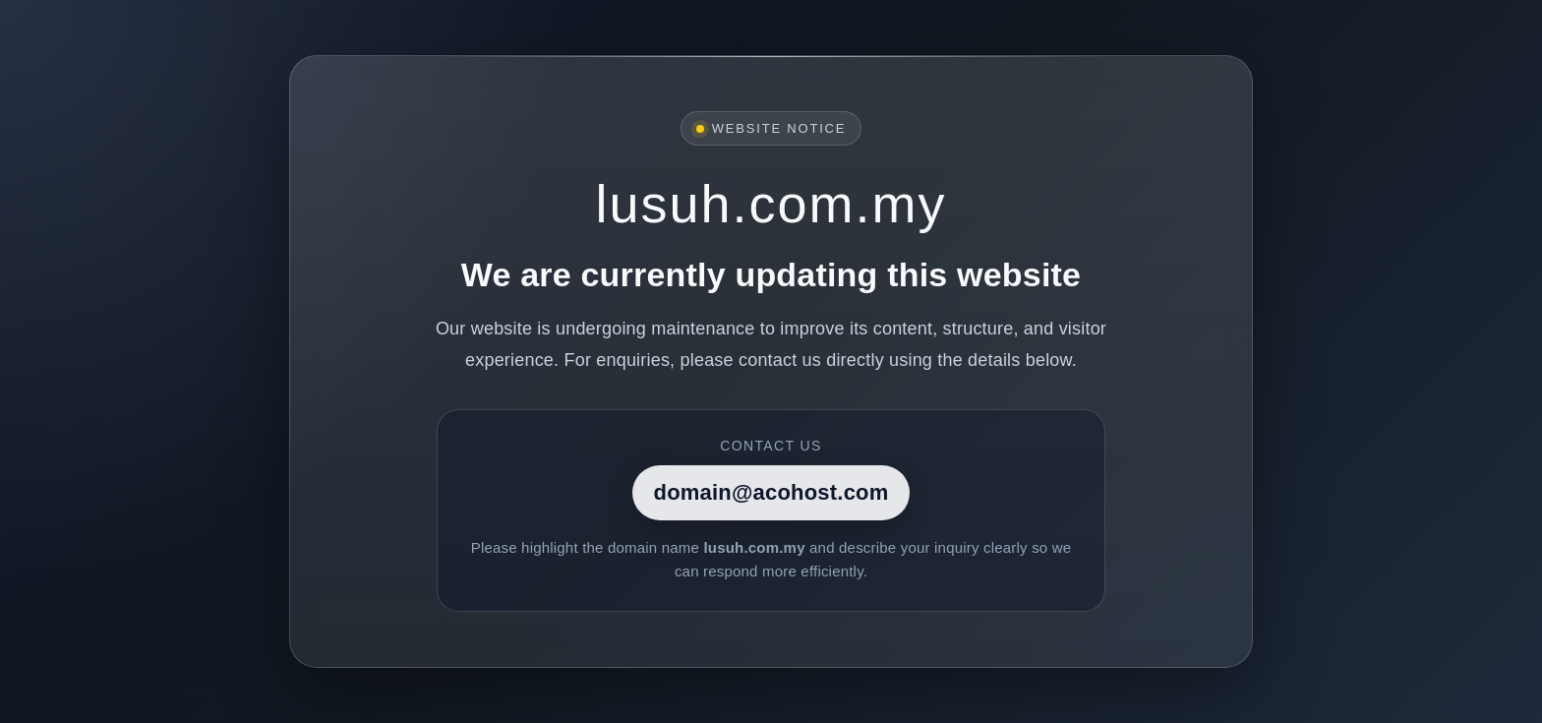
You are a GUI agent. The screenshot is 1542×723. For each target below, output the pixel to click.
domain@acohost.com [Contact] (771, 492)
